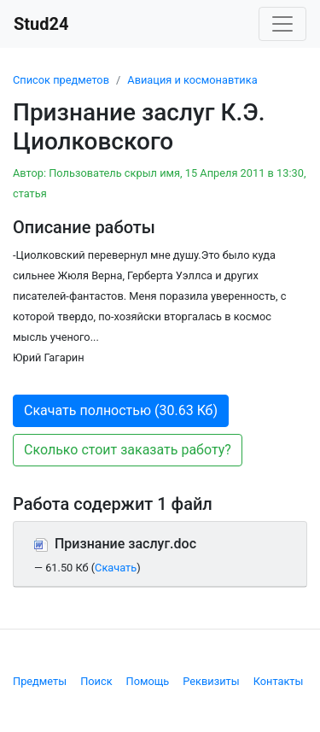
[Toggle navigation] (282, 24)
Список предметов (61, 79)
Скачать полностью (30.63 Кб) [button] (121, 410)
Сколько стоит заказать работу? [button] (127, 450)
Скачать (116, 567)
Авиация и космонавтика (192, 79)
